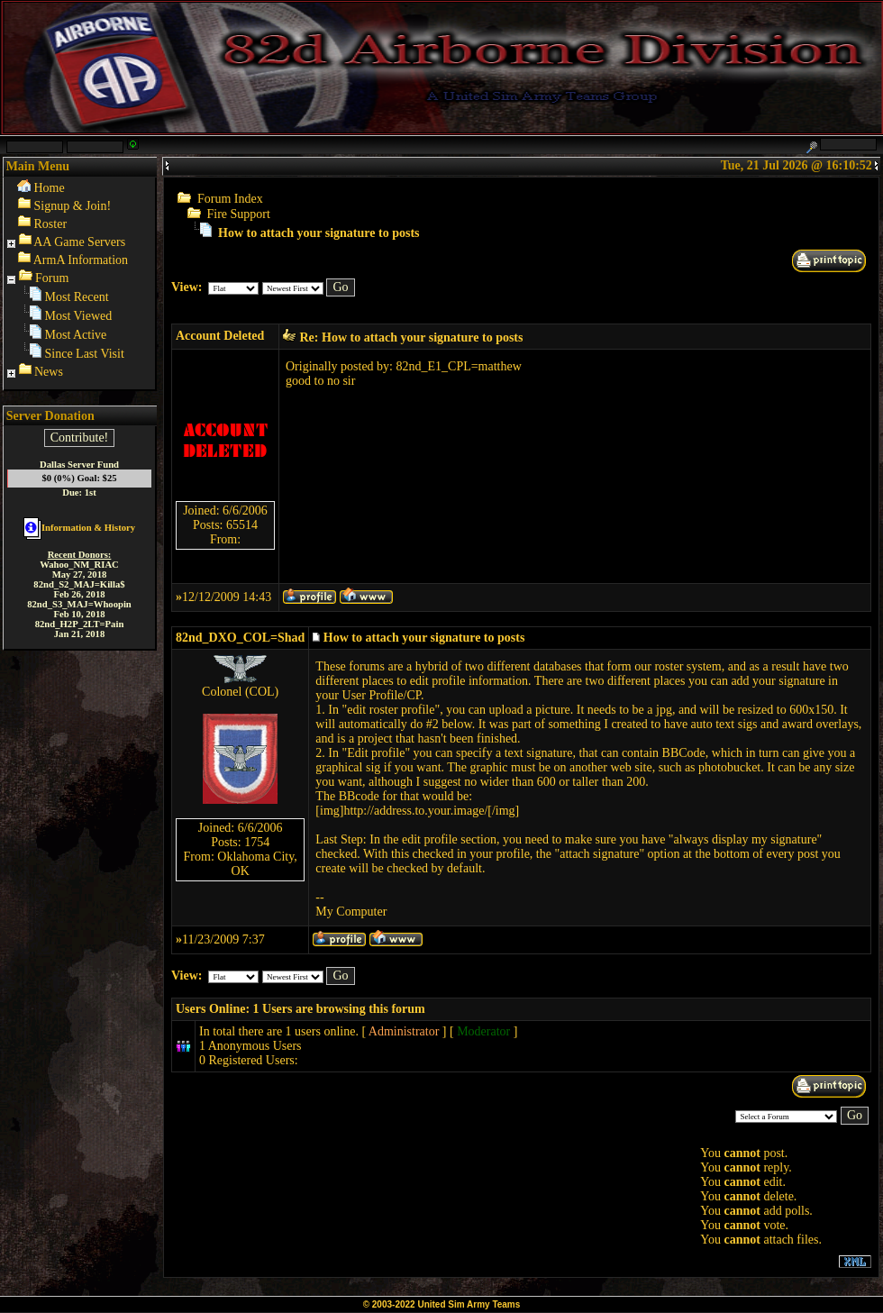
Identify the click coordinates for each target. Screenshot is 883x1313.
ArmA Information (80, 260)
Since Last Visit (84, 353)
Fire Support (238, 214)
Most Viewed (79, 316)
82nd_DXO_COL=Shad (240, 637)
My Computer (351, 911)
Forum (51, 278)
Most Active (76, 335)
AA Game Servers (79, 242)
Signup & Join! (73, 206)
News (48, 371)
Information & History (79, 528)
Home (49, 188)
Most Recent (77, 297)
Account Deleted (220, 335)
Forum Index (230, 198)
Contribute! (79, 437)
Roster (51, 224)
